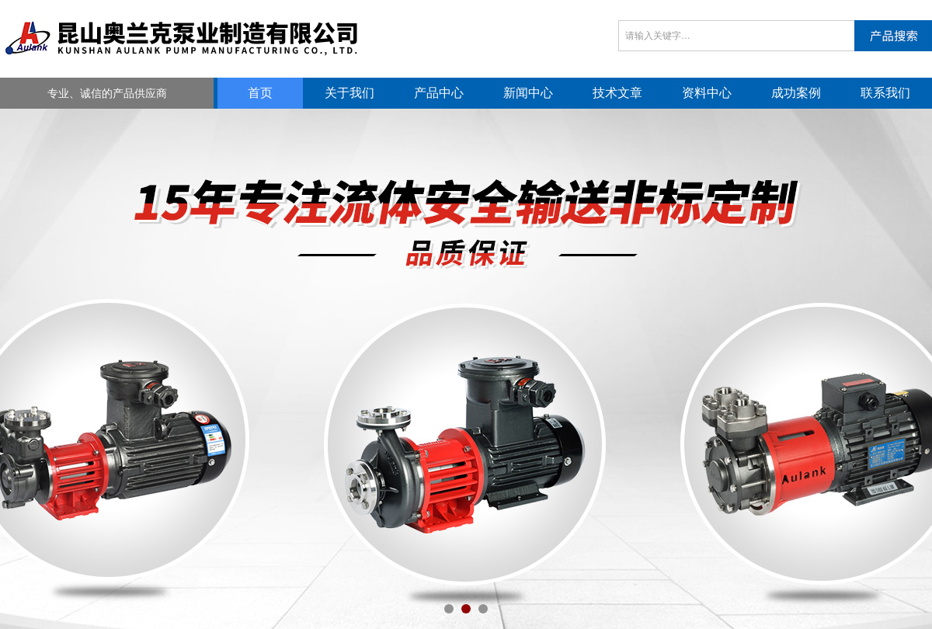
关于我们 (349, 92)
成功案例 (796, 92)
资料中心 (707, 92)
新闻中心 (528, 92)
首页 (260, 92)
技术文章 (617, 92)
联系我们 (885, 92)
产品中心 (439, 92)
